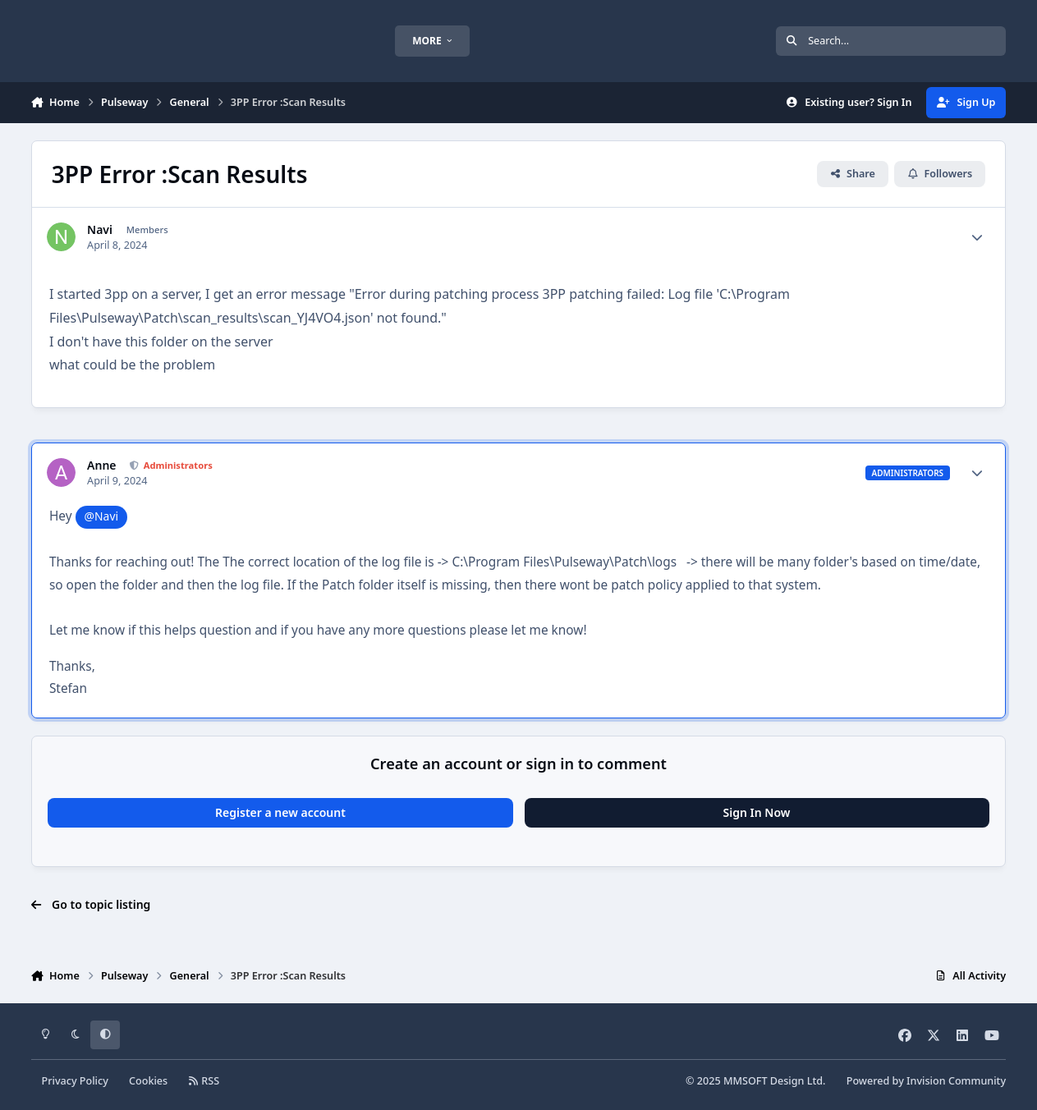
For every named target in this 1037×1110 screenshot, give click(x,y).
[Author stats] (977, 237)
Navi (99, 229)
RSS (203, 1081)
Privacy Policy (74, 1081)
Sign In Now (757, 812)
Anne (101, 465)
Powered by (926, 1081)
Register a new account (280, 812)
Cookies (148, 1081)
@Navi (101, 516)
